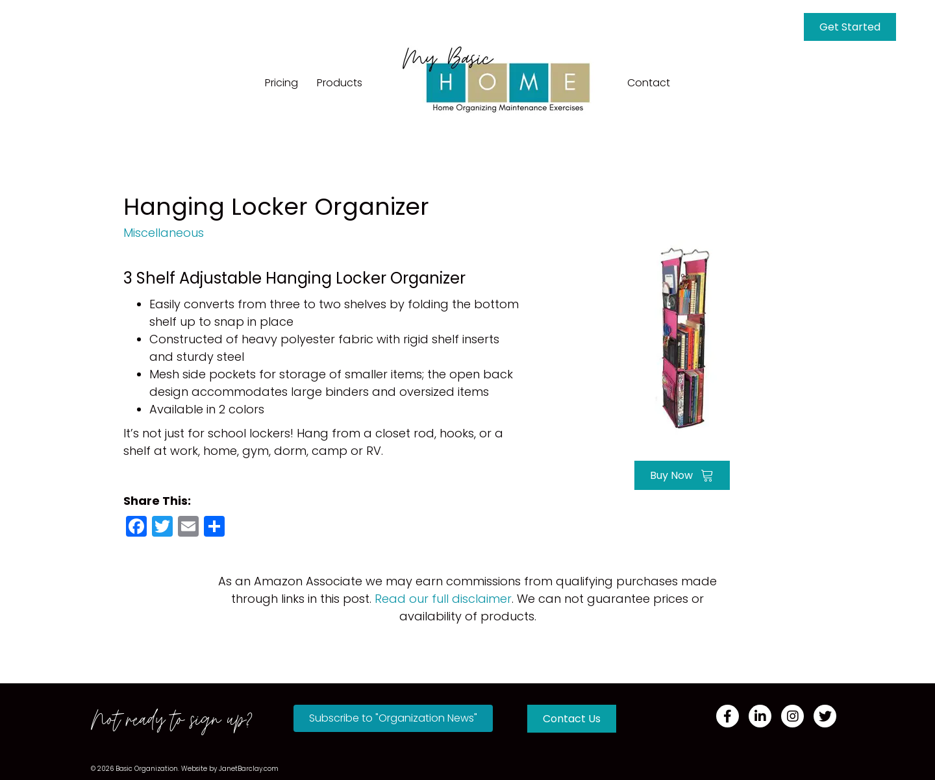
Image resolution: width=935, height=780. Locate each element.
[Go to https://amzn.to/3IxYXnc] (682, 336)
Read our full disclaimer (443, 599)
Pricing (281, 82)
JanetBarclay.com (249, 769)
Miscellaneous (163, 233)
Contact (648, 82)
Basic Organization (147, 769)
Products (339, 82)
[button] (393, 718)
